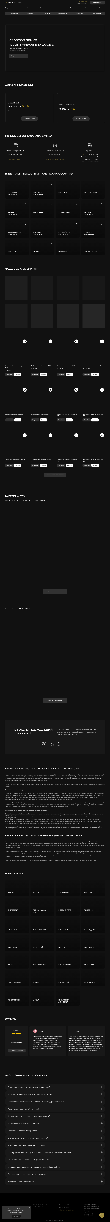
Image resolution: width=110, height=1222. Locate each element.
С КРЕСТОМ (62, 193)
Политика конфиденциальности (55, 1220)
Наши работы (26, 8)
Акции (42, 8)
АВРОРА (11, 892)
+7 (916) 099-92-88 (81, 3)
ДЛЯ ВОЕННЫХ (39, 212)
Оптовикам (57, 8)
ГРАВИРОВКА (63, 252)
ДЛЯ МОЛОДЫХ (64, 212)
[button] (97, 3)
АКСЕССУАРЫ (13, 252)
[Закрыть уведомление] (30, 1207)
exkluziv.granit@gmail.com (66, 1210)
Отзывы (87, 8)
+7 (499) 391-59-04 (81, 1)
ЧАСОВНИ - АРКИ (90, 193)
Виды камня (8, 8)
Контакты (102, 8)
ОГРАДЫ (36, 252)
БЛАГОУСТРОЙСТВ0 (91, 252)
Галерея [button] (72, 8)
